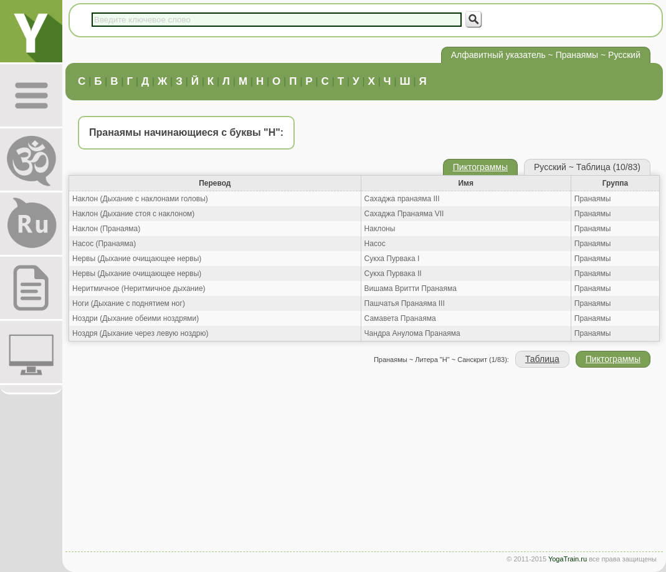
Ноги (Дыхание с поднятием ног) (128, 303)
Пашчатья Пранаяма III (404, 303)
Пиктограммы (480, 167)
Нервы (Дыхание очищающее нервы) (136, 258)
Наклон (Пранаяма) (106, 228)
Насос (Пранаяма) (104, 243)
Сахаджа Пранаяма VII (404, 213)
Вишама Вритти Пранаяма (410, 288)
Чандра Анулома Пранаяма (412, 333)
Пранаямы (592, 198)
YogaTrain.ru (567, 559)
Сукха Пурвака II (393, 273)
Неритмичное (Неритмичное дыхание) (139, 288)
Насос (375, 243)
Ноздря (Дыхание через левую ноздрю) (140, 333)
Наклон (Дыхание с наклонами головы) (140, 198)
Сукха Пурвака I (392, 258)
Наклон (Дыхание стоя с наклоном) (133, 213)
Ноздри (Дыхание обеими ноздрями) (135, 318)
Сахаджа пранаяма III (402, 198)
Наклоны (380, 228)
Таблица (542, 359)
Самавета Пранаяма (400, 318)
